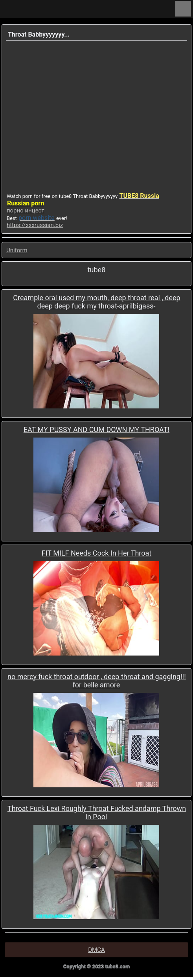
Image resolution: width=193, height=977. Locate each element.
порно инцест (25, 210)
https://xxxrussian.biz (35, 225)
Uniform (17, 250)
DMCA (96, 949)
